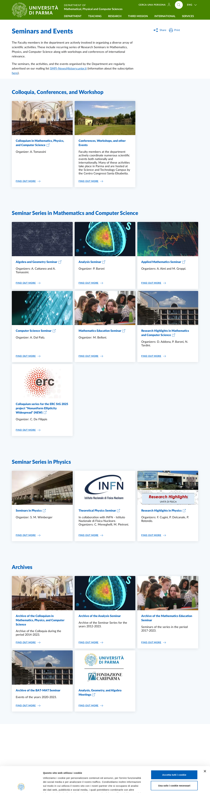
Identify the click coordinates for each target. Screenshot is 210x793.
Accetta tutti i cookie (174, 750)
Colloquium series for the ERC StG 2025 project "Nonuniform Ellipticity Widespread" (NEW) (42, 408)
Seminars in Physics (29, 510)
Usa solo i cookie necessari (174, 761)
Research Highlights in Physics (161, 510)
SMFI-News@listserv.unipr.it (68, 68)
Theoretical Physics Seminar (97, 510)
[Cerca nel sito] (179, 5)
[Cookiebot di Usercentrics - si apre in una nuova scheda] (21, 786)
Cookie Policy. (52, 773)
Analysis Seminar (90, 262)
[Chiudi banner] (205, 747)
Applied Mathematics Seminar (161, 262)
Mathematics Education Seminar (100, 330)
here (15, 73)
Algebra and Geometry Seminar (36, 262)
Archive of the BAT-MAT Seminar (38, 690)
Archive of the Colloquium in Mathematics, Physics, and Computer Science (40, 620)
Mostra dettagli (172, 786)
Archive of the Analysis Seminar (100, 616)
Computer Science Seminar (34, 330)
